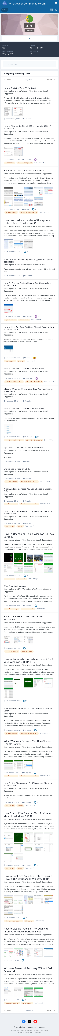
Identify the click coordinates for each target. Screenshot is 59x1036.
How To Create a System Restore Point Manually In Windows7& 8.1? (27, 284)
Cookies (41, 1027)
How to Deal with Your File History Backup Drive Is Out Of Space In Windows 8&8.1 (28, 877)
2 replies (27, 479)
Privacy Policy (19, 1027)
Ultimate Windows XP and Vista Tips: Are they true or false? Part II (28, 390)
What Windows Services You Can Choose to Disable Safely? (28, 490)
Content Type (11, 64)
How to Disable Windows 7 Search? (24, 170)
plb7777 (20, 589)
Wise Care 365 (39, 265)
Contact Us (31, 1027)
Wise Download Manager (15, 586)
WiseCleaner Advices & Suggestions (37, 174)
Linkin (6, 91)
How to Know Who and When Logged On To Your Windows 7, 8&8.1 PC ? (29, 660)
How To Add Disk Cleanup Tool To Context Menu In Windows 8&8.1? (28, 512)
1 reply (25, 209)
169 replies (28, 276)
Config (19, 450)
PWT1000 (21, 265)
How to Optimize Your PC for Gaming (21, 88)
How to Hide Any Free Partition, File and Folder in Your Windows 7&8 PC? (29, 328)
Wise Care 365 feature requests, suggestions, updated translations (28, 260)
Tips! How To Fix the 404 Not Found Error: (24, 447)
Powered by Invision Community (29, 1032)
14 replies (28, 378)
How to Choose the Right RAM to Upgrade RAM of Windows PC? (27, 127)
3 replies (26, 119)
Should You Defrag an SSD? (17, 469)
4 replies (27, 401)
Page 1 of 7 (29, 80)
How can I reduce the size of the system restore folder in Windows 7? (27, 222)
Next (49, 80)
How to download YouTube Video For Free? (24, 368)
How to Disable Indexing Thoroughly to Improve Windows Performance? (26, 930)
